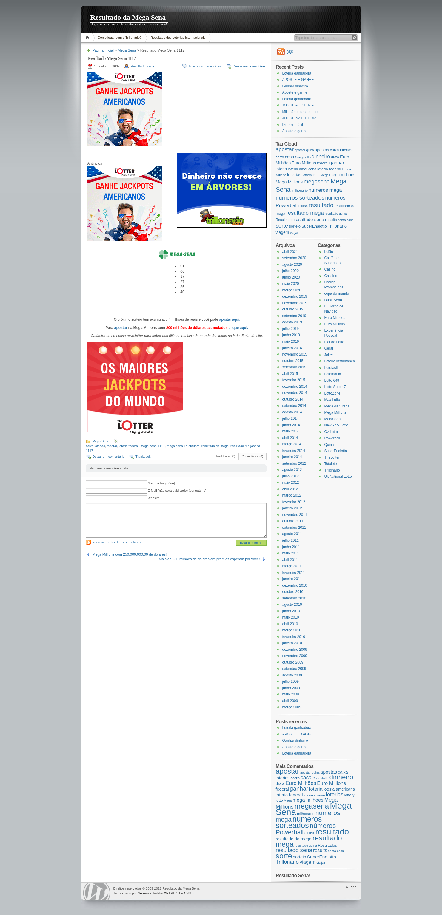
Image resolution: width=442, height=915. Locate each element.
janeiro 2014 (292, 457)
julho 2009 (290, 681)
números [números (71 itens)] (335, 198)
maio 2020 (290, 284)
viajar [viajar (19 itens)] (294, 233)
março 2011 (291, 566)
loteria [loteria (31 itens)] (281, 168)
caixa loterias (95, 446)
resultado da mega (215, 446)
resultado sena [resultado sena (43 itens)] (309, 219)
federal (112, 446)
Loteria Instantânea (339, 361)
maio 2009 (290, 694)
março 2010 (291, 630)
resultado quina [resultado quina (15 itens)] (336, 213)
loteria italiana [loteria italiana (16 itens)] (314, 795)
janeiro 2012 (292, 508)
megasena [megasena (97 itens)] (317, 181)
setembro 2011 (294, 527)
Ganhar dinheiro (295, 86)
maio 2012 (290, 482)
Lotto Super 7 (335, 387)
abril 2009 (290, 701)
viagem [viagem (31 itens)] (282, 232)
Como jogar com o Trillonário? (120, 37)
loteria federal (129, 446)
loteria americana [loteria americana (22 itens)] (302, 169)
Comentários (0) (252, 456)
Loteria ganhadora (296, 73)
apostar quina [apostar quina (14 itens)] (304, 150)
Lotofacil (331, 368)
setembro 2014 (294, 406)
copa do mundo (336, 293)
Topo (352, 887)
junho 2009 (291, 688)
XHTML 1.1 (172, 893)
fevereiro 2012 (293, 502)
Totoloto (330, 464)
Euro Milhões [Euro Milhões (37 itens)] (300, 783)
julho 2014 (290, 418)
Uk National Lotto (338, 476)
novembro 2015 (294, 354)
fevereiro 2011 (293, 573)
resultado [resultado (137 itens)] (321, 205)
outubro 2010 (293, 592)
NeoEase (144, 893)
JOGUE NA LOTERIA (299, 118)
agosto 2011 (292, 534)
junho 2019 (291, 335)
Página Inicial (88, 37)
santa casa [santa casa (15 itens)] (346, 220)
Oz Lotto (331, 432)
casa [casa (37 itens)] (289, 156)
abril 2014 (290, 438)
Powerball (332, 438)
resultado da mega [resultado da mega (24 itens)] (294, 839)
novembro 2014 (294, 393)
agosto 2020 (292, 264)
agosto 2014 (292, 412)
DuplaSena (333, 300)
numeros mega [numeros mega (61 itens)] (325, 190)
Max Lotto (332, 400)
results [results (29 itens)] (331, 219)
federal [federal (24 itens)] (323, 163)
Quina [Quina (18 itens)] (303, 206)
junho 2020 (291, 277)
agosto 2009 (292, 675)
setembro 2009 (294, 669)
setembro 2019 (294, 316)
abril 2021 (290, 252)
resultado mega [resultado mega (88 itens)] (305, 213)
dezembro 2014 (294, 386)
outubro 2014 (293, 399)
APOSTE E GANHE (298, 80)
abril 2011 (290, 560)
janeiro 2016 (292, 348)
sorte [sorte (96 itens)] (282, 225)
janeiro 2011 (292, 579)
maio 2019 (290, 341)
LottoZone (332, 393)
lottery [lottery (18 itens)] (307, 175)
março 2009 (291, 707)
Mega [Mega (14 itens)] (325, 175)
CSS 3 (189, 893)
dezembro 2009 (294, 649)
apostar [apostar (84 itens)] (285, 149)
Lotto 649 (331, 380)
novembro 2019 (294, 303)
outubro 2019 (293, 309)
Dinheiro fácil (292, 125)
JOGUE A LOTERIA (298, 105)
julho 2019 (290, 329)
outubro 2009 (293, 662)
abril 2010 (290, 624)
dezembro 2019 (294, 296)
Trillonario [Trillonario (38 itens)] (337, 226)
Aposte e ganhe (294, 92)
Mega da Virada (337, 406)
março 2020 (291, 290)
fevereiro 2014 (293, 451)
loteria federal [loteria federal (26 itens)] (329, 169)
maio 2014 (290, 431)
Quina (329, 445)
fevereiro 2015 (293, 380)
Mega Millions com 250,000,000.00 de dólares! (130, 554)
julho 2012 (290, 476)
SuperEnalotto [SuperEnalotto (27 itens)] (314, 226)
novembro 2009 (294, 656)
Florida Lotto (334, 342)
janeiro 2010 (292, 643)
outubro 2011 (293, 521)
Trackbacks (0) (225, 456)
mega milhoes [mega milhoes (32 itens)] (342, 174)
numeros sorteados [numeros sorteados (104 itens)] (300, 197)
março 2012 (291, 495)
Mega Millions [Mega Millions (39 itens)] (289, 182)
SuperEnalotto (335, 451)
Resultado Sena (142, 66)
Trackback (142, 456)
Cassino (330, 276)
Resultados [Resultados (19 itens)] (284, 220)
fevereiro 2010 (293, 637)
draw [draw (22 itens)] (335, 157)
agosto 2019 (292, 322)
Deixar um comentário (249, 66)
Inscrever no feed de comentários (117, 542)
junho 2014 (291, 425)
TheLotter (332, 457)
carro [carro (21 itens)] (280, 157)
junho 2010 (291, 611)
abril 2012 (290, 489)
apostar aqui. (229, 319)
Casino (329, 269)
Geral (328, 348)
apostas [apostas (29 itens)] (322, 150)
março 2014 (291, 444)
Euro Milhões (334, 318)
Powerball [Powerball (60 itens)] (287, 205)
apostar (120, 328)
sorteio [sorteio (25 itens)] (295, 226)
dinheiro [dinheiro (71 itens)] (321, 157)
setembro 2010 (294, 598)
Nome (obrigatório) (161, 483)
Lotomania (332, 374)
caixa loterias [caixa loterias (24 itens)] (341, 150)
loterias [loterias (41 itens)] (294, 174)
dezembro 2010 (294, 585)
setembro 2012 (294, 463)
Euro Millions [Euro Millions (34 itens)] (304, 162)
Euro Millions (334, 324)
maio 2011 (290, 553)
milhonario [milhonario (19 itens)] (299, 190)
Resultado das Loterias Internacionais (177, 37)
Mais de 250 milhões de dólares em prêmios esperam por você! (209, 559)
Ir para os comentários (205, 66)
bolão (328, 252)
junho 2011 (291, 547)
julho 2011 (290, 540)
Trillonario (332, 470)
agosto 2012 (292, 470)
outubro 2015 (293, 361)
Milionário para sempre (300, 112)
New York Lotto (336, 425)
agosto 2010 (292, 604)
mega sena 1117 (152, 446)
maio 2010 (290, 617)
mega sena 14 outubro (183, 446)
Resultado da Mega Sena (128, 17)
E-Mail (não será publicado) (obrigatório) (177, 490)
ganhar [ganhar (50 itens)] (336, 162)
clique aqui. (238, 328)
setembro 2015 (294, 367)
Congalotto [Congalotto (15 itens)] (303, 157)
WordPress (96, 891)
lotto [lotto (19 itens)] (316, 175)
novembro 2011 (294, 515)
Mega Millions (335, 412)
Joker (328, 355)
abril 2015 (290, 374)
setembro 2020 (294, 258)
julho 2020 (290, 271)
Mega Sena (127, 50)
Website (154, 498)
